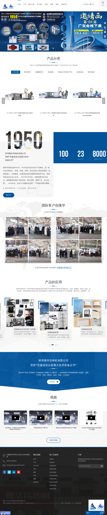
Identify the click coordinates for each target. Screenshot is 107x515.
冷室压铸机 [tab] (15, 72)
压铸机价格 (52, 469)
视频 (57, 4)
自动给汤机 (52, 489)
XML (73, 503)
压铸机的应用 (53, 332)
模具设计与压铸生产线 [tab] (65, 72)
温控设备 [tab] (51, 72)
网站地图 (67, 503)
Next (105, 241)
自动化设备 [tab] (79, 72)
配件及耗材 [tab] (91, 72)
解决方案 (31, 4)
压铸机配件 (52, 465)
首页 (19, 4)
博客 (62, 503)
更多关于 (8, 195)
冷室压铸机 (52, 485)
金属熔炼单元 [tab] (39, 72)
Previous (2, 241)
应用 (46, 4)
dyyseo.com (42, 503)
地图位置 (64, 4)
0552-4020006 (11, 461)
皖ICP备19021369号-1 (53, 503)
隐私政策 (78, 503)
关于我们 (40, 4)
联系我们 (52, 382)
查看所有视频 (53, 440)
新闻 (51, 4)
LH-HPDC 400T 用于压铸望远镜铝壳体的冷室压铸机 (87, 114)
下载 (34, 475)
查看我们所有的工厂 (64, 268)
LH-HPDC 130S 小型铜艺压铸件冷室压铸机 (53, 114)
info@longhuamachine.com (15, 465)
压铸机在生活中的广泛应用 (24, 329)
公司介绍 (36, 465)
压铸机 (51, 459)
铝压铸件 (52, 462)
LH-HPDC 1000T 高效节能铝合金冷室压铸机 (20, 114)
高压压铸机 (52, 472)
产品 (24, 4)
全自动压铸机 (53, 475)
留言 (88, 513)
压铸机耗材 (52, 479)
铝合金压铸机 (53, 482)
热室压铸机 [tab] (27, 72)
